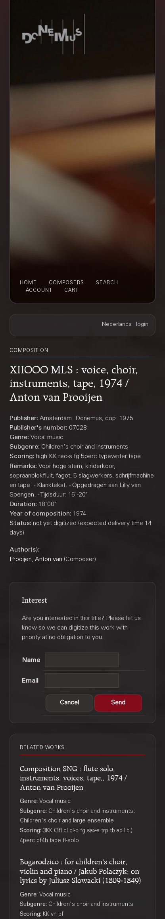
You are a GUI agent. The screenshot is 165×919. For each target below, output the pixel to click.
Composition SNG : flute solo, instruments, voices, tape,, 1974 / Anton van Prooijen (73, 776)
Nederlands (117, 324)
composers (66, 283)
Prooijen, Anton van (36, 559)
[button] (69, 703)
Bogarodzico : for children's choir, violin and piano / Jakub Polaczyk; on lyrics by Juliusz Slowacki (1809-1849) (80, 869)
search (107, 283)
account (39, 290)
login (142, 324)
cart (71, 290)
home (28, 283)
